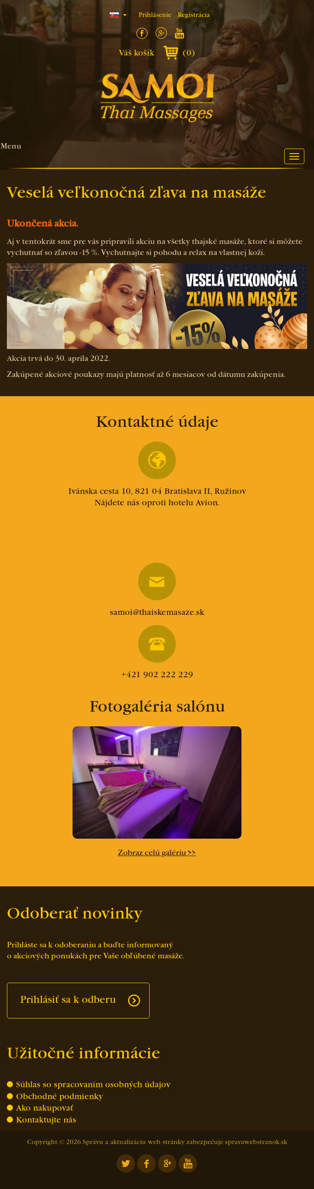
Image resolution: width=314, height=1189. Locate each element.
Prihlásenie (155, 15)
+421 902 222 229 (157, 652)
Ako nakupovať (44, 1108)
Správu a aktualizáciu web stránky (134, 1142)
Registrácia (194, 15)
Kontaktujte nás (46, 1120)
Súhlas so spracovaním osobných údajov (93, 1085)
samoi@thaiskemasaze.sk (157, 590)
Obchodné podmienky (59, 1097)
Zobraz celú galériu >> (157, 853)
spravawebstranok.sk (256, 1142)
